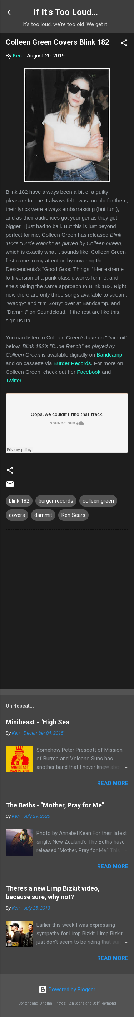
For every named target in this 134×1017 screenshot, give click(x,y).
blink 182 (19, 501)
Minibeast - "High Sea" (38, 722)
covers (17, 515)
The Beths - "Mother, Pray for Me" (55, 805)
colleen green (98, 501)
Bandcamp (109, 355)
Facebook (88, 372)
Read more (112, 783)
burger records (56, 501)
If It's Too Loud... (65, 12)
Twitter (13, 380)
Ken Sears (73, 515)
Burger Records (72, 363)
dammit (43, 515)
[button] (124, 44)
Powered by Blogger (67, 989)
